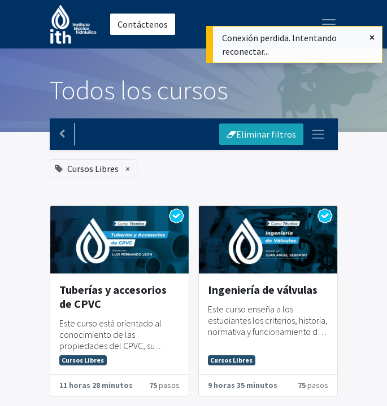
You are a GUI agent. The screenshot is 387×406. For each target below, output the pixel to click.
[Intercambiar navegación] (318, 134)
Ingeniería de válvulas (263, 290)
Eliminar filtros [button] (261, 134)
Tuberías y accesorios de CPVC (113, 297)
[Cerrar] (372, 37)
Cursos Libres (83, 360)
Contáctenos (143, 24)
